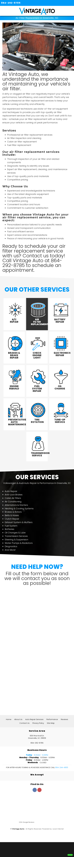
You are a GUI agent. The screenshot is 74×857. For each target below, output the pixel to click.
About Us (18, 719)
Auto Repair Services (34, 719)
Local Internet (58, 829)
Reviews (64, 719)
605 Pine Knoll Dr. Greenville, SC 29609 (37, 737)
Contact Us (24, 723)
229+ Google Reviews (26, 822)
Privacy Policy (38, 723)
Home (8, 719)
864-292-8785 (11, 2)
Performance (52, 719)
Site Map (51, 723)
